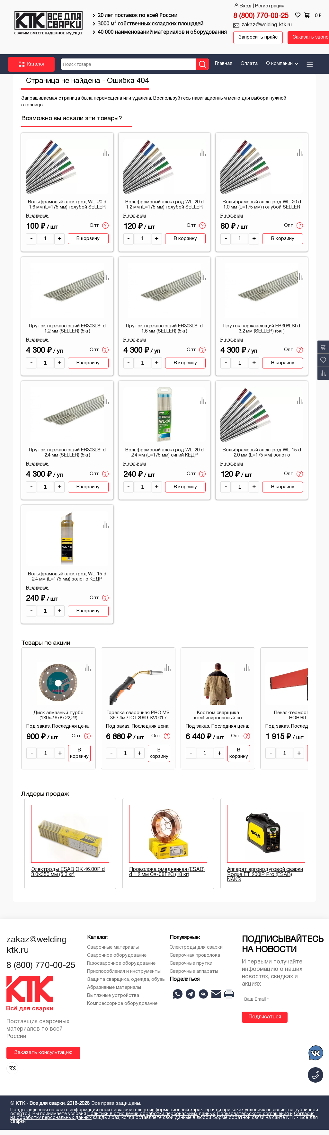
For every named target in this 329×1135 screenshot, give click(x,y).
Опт (99, 230)
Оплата (249, 69)
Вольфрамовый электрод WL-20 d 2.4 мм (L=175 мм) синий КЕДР (164, 458)
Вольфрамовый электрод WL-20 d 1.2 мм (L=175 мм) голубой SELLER (164, 210)
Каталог (31, 69)
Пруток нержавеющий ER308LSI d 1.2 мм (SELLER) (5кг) (67, 334)
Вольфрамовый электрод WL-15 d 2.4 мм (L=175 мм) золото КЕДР (67, 582)
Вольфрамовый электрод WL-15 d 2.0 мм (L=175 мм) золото (262, 458)
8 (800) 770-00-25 (261, 16)
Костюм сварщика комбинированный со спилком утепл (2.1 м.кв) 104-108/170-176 (218, 721)
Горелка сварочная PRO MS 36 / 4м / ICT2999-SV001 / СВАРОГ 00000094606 (138, 721)
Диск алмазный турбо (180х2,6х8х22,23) (58, 720)
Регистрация (269, 6)
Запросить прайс (250, 40)
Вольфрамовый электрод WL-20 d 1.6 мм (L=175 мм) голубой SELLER (67, 210)
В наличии (37, 221)
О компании (282, 69)
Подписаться (264, 1022)
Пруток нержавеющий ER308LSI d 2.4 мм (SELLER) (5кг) (67, 458)
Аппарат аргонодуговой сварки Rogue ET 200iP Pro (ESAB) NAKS (265, 880)
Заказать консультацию (43, 1058)
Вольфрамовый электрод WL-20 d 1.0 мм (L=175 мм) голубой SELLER (262, 210)
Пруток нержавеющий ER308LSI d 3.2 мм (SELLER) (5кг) (261, 334)
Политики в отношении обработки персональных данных (151, 1119)
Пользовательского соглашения (253, 1119)
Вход (242, 6)
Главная (223, 69)
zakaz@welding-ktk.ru (266, 25)
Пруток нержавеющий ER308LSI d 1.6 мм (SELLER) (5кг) (164, 334)
